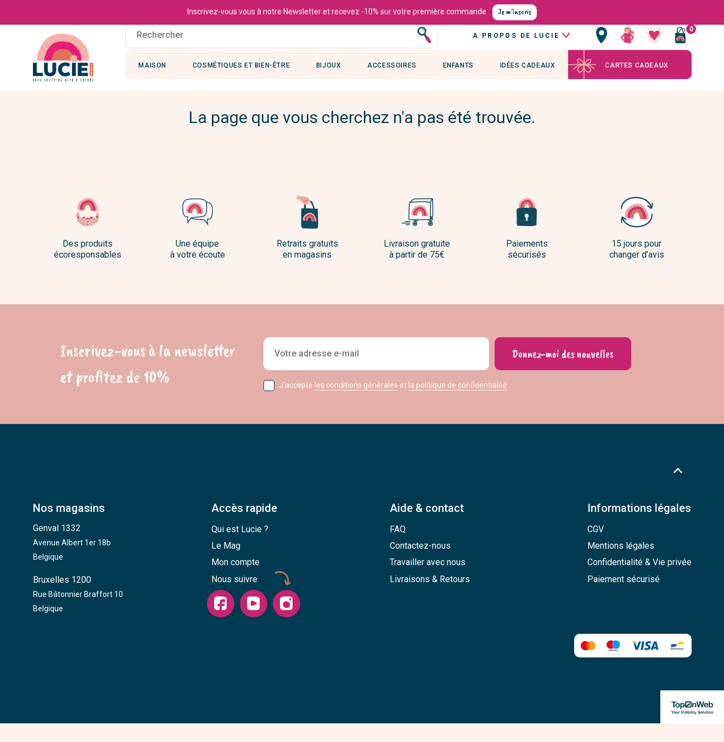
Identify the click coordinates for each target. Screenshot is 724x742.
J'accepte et (393, 404)
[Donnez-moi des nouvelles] (563, 372)
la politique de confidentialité (457, 404)
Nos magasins (69, 527)
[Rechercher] (281, 47)
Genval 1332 (72, 561)
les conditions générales (356, 404)
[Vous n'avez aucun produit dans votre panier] (681, 47)
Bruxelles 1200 (78, 613)
